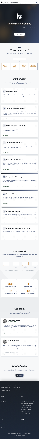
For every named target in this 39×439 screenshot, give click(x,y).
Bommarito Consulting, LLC (9, 2)
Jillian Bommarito (4, 424)
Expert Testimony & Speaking (27, 403)
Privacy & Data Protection (26, 407)
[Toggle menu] (36, 2)
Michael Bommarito (5, 422)
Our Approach (4, 401)
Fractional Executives (25, 411)
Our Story (3, 399)
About (2, 396)
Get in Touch (19, 34)
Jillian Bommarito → (7, 354)
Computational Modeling (26, 409)
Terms (19, 435)
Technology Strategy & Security (27, 401)
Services (23, 396)
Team (2, 419)
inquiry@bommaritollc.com (6, 393)
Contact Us (19, 375)
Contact (3, 427)
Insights (22, 419)
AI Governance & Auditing (26, 405)
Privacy (15, 435)
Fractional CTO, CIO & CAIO (26, 416)
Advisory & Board (24, 399)
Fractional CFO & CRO (25, 413)
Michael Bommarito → (7, 333)
